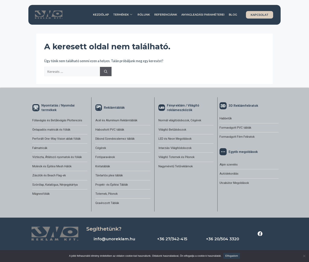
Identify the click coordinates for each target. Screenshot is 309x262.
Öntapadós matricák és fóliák (51, 129)
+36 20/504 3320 (222, 239)
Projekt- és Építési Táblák (111, 184)
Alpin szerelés (229, 164)
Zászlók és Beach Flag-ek (49, 175)
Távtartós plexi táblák (109, 175)
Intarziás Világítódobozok (175, 148)
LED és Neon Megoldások (175, 138)
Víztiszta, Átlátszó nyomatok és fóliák (57, 157)
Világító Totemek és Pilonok (176, 157)
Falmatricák (39, 148)
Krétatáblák (102, 166)
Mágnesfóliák (41, 194)
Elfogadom (231, 255)
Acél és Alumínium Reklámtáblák (116, 120)
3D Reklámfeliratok (243, 106)
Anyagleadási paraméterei (203, 14)
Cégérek (100, 148)
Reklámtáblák (114, 107)
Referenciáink (165, 14)
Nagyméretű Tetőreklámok (175, 166)
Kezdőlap (101, 14)
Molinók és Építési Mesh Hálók (52, 166)
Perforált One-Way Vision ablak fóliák (56, 138)
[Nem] (304, 256)
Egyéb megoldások (243, 152)
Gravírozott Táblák (107, 203)
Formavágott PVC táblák (235, 127)
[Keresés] (106, 71)
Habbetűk (226, 118)
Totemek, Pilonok (106, 194)
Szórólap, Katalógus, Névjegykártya (55, 184)
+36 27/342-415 (172, 239)
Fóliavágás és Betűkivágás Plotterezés (57, 120)
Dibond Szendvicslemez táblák (115, 138)
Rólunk (144, 14)
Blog (233, 14)
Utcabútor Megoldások (234, 183)
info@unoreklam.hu (114, 239)
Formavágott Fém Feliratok (237, 136)
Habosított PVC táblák (109, 129)
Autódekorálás (229, 173)
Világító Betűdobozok (172, 129)
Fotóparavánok (105, 157)
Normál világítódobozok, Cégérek (179, 120)
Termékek (123, 14)
